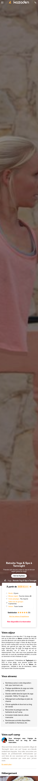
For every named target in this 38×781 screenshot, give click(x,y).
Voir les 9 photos (19, 576)
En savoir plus (7, 764)
